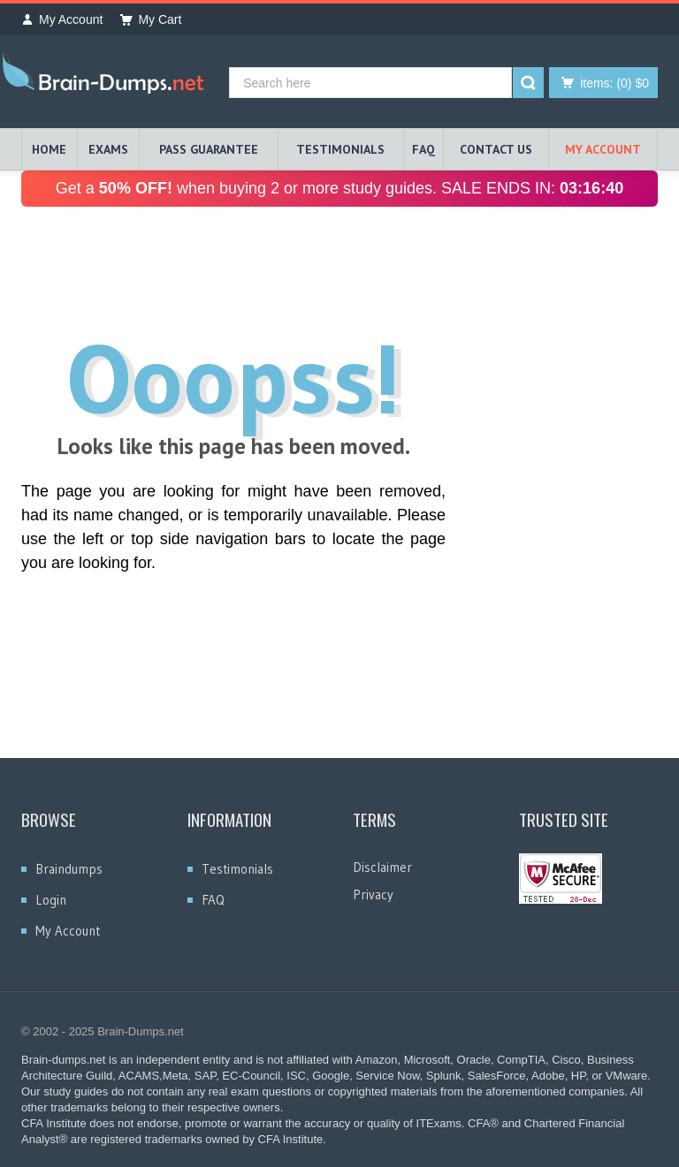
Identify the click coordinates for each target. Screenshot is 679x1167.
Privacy (373, 894)
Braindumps (69, 868)
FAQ (423, 149)
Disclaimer (382, 867)
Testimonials (237, 868)
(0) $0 (614, 83)
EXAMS (108, 149)
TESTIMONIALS (340, 149)
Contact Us (496, 149)
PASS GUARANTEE (208, 149)
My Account (62, 19)
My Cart (150, 19)
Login (50, 899)
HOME (49, 149)
